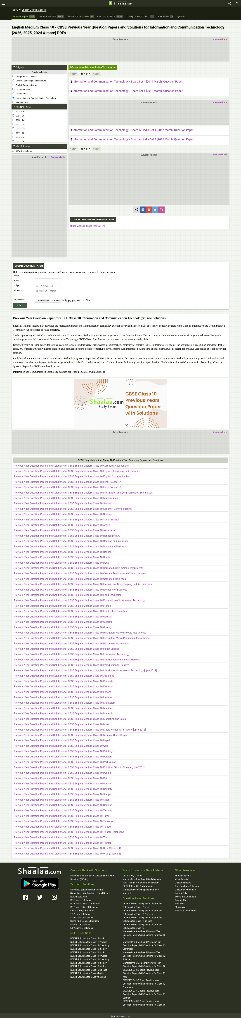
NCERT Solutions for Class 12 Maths (88, 937)
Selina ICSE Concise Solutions (84, 919)
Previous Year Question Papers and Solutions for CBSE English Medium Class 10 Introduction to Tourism (71, 663)
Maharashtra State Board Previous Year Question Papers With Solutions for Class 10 (144, 963)
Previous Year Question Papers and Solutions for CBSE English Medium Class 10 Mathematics (66, 496)
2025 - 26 (18, 108)
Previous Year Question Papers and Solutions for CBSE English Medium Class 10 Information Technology (72, 652)
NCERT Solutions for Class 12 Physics (88, 940)
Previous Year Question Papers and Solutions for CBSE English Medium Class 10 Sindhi (62, 798)
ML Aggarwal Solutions (81, 926)
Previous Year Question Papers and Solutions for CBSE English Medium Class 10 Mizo (61, 722)
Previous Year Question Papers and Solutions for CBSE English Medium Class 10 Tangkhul (63, 819)
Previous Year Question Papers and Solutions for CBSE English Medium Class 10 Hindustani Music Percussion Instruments (81, 636)
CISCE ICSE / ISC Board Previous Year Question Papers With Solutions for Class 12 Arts (144, 971)
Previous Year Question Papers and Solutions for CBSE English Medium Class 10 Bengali (62, 550)
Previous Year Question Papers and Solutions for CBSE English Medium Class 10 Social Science (66, 517)
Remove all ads (220, 36)
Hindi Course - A (21, 86)
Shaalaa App (181, 905)
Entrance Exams (183, 874)
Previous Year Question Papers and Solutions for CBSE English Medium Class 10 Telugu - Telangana (69, 830)
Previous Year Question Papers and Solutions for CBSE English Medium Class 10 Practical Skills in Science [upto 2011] (79, 765)
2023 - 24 (18, 117)
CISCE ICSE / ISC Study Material (138, 884)
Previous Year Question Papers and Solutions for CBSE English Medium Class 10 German (63, 614)
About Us (179, 902)
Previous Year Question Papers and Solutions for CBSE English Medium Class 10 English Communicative (71, 474)
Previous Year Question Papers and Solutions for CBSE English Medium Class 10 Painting (63, 749)
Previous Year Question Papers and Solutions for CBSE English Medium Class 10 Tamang (63, 808)
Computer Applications (24, 73)
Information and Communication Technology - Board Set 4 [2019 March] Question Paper (126, 78)
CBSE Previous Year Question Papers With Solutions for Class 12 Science (143, 918)
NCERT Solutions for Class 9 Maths (87, 971)
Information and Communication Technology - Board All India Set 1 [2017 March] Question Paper (131, 127)
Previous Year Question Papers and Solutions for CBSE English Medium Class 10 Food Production (68, 593)
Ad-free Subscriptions (185, 909)
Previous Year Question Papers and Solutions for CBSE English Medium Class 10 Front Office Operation (71, 609)
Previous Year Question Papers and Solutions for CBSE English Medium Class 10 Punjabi (62, 771)
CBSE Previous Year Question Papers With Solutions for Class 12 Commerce (143, 911)
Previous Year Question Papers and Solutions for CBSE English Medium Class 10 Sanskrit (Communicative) (73, 507)
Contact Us (180, 898)
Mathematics (20, 99)
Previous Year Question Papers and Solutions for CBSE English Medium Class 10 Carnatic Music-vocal (70, 577)
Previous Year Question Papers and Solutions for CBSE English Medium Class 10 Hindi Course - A (67, 480)
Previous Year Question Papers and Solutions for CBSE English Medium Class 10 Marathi (63, 711)
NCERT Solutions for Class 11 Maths (88, 950)
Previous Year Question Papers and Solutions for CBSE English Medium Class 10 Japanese (64, 674)
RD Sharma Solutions (80, 898)
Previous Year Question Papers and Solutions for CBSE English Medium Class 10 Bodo (61, 561)
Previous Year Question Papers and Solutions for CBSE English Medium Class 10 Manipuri (63, 706)
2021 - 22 (18, 125)
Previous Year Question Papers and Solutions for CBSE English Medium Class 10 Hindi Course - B (67, 485)
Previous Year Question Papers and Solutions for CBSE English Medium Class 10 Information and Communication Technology (83, 490)
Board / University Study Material (143, 868)
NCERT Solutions (78, 895)
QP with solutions (22, 147)
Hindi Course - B (21, 90)
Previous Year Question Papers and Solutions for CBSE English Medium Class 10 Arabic (62, 523)
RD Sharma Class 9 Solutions (84, 905)
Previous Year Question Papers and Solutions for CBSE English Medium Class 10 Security (63, 787)
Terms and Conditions (185, 895)
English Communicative (24, 81)
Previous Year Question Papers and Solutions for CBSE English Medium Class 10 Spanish (63, 803)
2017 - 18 (18, 138)
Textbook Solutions (82, 882)
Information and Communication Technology (34, 94)
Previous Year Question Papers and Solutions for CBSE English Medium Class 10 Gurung (62, 625)
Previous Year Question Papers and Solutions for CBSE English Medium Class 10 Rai (60, 776)
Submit (20, 302)
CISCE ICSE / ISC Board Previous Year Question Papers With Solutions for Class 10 (144, 1001)
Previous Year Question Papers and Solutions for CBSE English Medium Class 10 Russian (63, 781)
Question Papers (183, 881)
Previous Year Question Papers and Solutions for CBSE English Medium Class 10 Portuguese (65, 760)
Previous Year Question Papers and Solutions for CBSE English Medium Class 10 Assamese (64, 528)
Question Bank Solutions (187, 884)
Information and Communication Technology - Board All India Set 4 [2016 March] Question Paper (131, 136)
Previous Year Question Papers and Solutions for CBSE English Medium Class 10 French (62, 604)
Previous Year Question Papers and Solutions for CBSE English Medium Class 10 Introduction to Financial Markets (77, 658)
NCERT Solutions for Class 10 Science (88, 968)
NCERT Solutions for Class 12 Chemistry (89, 943)
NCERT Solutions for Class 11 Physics (88, 954)
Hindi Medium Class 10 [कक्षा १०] (87, 222)
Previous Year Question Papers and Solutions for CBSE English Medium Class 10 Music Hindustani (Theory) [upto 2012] (80, 727)
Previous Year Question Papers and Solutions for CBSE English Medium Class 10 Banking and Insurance (71, 539)
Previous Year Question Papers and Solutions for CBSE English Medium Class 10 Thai (61, 835)
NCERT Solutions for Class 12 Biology (88, 947)
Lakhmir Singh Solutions (82, 909)
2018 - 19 (18, 134)
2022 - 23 (18, 121)
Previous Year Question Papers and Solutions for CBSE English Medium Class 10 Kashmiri (63, 684)
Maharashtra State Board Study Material (142, 877)
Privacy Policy (181, 891)
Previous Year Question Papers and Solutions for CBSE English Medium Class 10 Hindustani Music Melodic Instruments (80, 631)
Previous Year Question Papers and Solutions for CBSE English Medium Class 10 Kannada (63, 679)
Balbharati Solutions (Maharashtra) (87, 888)
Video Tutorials (182, 877)
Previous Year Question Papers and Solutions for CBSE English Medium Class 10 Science (63, 512)
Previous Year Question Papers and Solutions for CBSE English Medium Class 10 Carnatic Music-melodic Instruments (78, 566)
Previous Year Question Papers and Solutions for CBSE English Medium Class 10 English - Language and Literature (77, 469)
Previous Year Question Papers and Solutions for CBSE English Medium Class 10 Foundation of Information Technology (80, 598)
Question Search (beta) (186, 888)
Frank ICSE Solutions (80, 923)
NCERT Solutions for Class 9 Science (88, 975)
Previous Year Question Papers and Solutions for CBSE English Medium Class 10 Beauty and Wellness (70, 544)
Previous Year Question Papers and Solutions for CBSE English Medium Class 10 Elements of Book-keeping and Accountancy (83, 582)
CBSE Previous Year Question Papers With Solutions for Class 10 (143, 925)
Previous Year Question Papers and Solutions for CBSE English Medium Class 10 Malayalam (64, 701)
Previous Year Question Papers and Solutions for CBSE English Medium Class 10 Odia (61, 744)
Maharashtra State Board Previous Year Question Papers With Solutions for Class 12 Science (144, 954)
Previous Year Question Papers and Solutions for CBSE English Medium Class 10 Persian (63, 754)
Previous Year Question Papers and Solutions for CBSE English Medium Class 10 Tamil (61, 814)
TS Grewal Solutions (80, 912)
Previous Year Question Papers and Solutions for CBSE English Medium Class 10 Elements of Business (70, 587)
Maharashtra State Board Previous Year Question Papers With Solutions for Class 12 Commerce (144, 944)
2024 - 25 (18, 112)
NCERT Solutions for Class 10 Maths (88, 964)
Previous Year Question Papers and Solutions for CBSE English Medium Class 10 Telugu (62, 824)
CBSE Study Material (132, 874)
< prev (73, 70)
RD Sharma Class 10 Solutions (85, 902)
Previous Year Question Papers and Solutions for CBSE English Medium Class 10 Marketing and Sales (70, 717)
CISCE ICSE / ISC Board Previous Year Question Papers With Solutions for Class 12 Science (144, 992)
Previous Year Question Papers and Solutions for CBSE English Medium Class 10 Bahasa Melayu (67, 534)
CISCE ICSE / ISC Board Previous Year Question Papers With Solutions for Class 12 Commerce (144, 982)
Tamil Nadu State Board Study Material (141, 881)
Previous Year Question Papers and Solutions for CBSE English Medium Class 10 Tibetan (63, 841)
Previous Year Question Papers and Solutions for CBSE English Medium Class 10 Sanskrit (63, 501)
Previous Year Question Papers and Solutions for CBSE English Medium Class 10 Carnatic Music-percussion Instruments (80, 571)
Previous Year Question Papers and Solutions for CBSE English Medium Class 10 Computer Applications (71, 464)
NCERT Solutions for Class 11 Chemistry (89, 957)
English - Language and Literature (29, 77)
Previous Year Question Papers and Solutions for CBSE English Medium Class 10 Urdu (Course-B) (67, 851)
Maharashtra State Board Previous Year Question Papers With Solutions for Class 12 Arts (144, 933)
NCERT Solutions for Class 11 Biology (88, 961)
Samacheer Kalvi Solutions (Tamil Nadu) (89, 891)
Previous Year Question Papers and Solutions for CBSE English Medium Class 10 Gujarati (63, 620)
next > (96, 70)
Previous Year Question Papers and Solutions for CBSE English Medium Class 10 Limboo (63, 695)
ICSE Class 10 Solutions (81, 916)
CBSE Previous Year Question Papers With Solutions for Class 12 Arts (143, 904)
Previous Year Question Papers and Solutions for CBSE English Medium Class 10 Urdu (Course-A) (67, 846)
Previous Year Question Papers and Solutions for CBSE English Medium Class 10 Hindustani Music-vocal (71, 641)
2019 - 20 (18, 129)
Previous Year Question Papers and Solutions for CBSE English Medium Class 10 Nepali (62, 738)
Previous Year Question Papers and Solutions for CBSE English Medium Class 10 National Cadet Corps (70, 733)
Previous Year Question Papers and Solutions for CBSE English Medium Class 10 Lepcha (62, 690)
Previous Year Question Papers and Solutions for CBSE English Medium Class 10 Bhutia (62, 555)
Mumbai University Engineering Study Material (141, 890)
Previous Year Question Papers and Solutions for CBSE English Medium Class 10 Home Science (66, 647)
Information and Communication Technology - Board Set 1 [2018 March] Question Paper (126, 88)
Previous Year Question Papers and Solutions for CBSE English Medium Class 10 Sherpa (62, 792)
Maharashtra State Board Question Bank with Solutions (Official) (92, 876)
